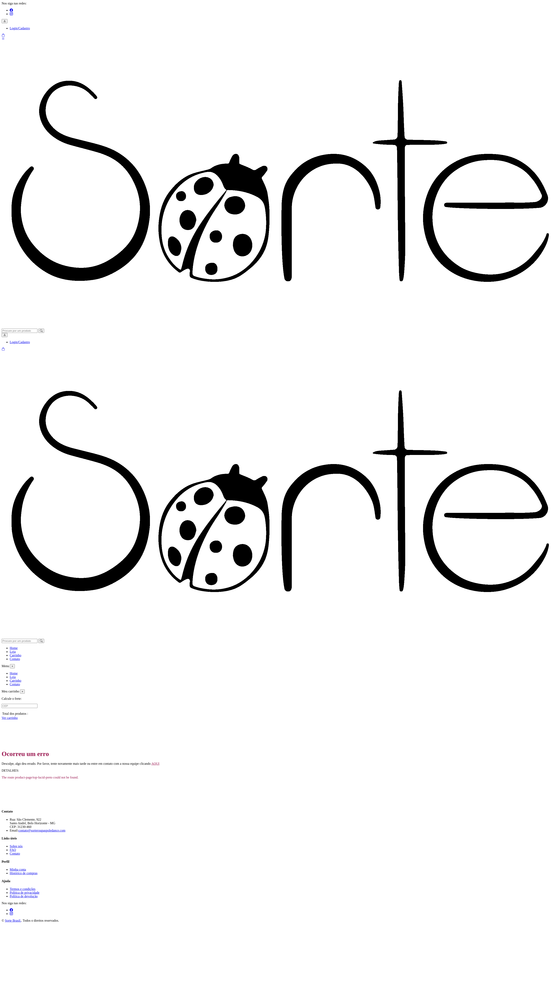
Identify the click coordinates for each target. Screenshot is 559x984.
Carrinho (15, 655)
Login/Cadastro (20, 28)
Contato (15, 659)
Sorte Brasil (13, 920)
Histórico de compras (23, 873)
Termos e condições (22, 889)
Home (14, 648)
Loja (13, 651)
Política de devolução (24, 896)
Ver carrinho (10, 718)
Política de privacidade (25, 892)
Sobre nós (16, 846)
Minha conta (18, 869)
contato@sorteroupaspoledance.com (41, 830)
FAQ (13, 850)
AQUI (155, 763)
